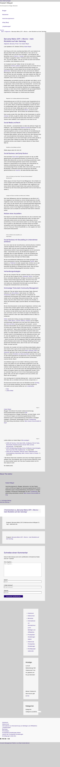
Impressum (31, 613)
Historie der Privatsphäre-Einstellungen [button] (31, 644)
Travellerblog (32, 419)
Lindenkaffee (30, 386)
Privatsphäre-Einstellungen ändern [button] (31, 637)
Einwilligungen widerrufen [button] (9, 736)
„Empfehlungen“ (6, 727)
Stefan (5, 319)
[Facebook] (3, 739)
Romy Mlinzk (15, 293)
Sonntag (37, 382)
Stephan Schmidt (25, 127)
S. (38, 198)
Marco (27, 350)
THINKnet (12, 263)
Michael (31, 350)
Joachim (18, 170)
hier (28, 695)
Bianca (26, 109)
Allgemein (6, 43)
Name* (6, 579)
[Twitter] (2, 739)
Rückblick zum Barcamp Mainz (21, 354)
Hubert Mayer (6, 3)
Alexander (6, 352)
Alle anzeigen (25, 440)
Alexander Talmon (27, 276)
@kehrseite (7, 71)
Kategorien (28, 709)
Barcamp (12, 43)
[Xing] (7, 739)
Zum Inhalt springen (5, 1)
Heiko (35, 350)
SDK (26, 412)
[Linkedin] (0, 739)
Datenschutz (31, 615)
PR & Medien (5, 731)
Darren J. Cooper (18, 56)
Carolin (32, 261)
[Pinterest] (5, 739)
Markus (23, 320)
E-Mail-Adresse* (8, 585)
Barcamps (30, 618)
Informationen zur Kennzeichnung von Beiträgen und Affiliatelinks (19, 726)
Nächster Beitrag (5, 502)
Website (6, 590)
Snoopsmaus (7, 294)
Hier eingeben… (8, 562)
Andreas (6, 116)
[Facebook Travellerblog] (8, 739)
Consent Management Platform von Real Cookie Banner (15, 743)
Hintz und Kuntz (10, 324)
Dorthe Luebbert (15, 65)
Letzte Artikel (9, 390)
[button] (2, 30)
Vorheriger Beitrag (5, 500)
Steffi (9, 320)
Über (7, 389)
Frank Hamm (15, 156)
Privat (16, 43)
